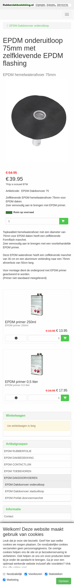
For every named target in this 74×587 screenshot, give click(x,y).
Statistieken (53, 574)
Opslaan (64, 581)
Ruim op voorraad (23, 212)
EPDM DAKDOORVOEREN (20, 477)
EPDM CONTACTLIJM (17, 464)
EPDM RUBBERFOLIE (17, 451)
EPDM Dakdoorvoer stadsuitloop (24, 491)
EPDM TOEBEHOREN (17, 471)
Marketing (10, 579)
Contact (8, 516)
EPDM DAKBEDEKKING (19, 457)
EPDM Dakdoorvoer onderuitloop (24, 484)
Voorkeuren (33, 574)
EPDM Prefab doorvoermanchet (24, 498)
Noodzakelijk (12, 574)
